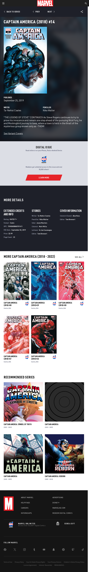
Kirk (10, 308)
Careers (25, 508)
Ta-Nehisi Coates (12, 110)
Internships (26, 513)
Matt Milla (43, 226)
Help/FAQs (25, 503)
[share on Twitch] (73, 550)
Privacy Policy (19, 562)
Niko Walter (49, 110)
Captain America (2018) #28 (65, 304)
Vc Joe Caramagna (45, 230)
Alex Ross (76, 216)
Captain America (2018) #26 (38, 357)
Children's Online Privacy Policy (74, 562)
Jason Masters (42, 223)
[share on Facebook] (5, 550)
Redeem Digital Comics (63, 513)
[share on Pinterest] (63, 550)
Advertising (58, 497)
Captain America (51, 424)
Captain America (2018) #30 (10, 304)
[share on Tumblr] (34, 550)
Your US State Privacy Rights (35, 562)
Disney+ (56, 503)
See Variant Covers (13, 133)
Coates (6, 308)
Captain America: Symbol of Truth (18, 424)
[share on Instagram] (24, 550)
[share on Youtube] (44, 550)
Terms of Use (8, 562)
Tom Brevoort (42, 234)
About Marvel (27, 497)
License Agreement (30, 565)
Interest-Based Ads (45, 565)
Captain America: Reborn (55, 476)
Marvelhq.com (59, 508)
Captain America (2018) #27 (10, 357)
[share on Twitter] (15, 550)
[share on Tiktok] (83, 550)
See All (79, 257)
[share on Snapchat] (53, 550)
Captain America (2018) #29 (38, 304)
